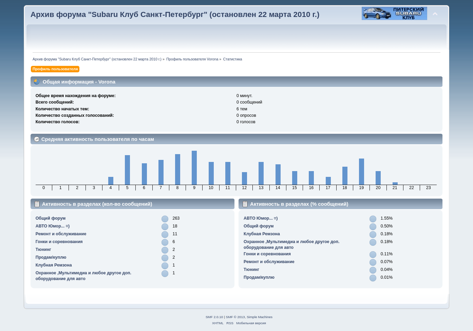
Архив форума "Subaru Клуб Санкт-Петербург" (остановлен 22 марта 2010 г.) (175, 14)
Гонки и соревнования (59, 241)
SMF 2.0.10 (214, 317)
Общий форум (51, 218)
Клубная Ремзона (54, 265)
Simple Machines (259, 317)
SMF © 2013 (235, 317)
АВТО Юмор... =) (53, 226)
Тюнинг (43, 249)
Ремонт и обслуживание (61, 234)
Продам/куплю (51, 257)
